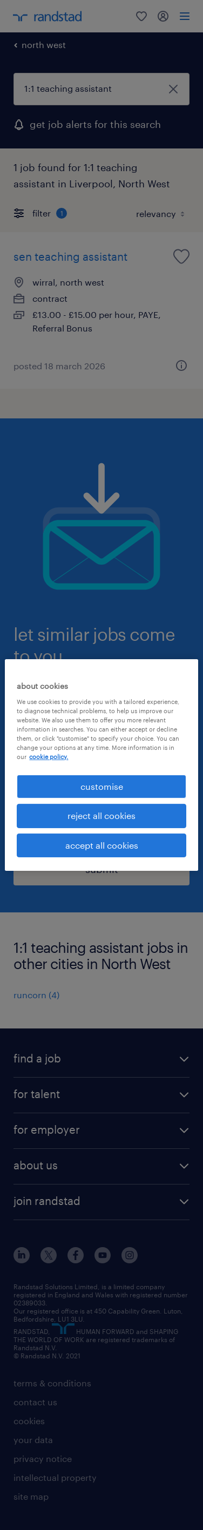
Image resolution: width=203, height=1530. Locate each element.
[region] (101, 765)
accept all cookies (101, 845)
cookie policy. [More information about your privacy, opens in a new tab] (48, 756)
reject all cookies (101, 815)
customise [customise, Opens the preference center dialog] (101, 786)
